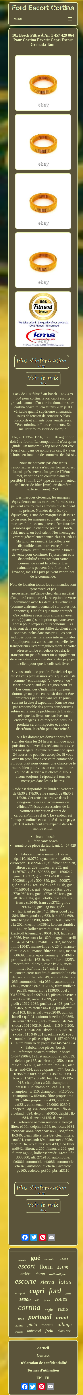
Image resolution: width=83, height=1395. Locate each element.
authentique (57, 1274)
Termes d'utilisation (43, 1370)
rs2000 (63, 1259)
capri (36, 1291)
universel (34, 1331)
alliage (65, 1324)
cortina (29, 1307)
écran (40, 1274)
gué (35, 1257)
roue (21, 1318)
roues (61, 1299)
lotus (65, 1281)
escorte (25, 1281)
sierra (47, 1282)
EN (39, 1378)
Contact (43, 1355)
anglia (49, 1310)
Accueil (43, 1348)
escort (26, 1266)
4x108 (62, 1267)
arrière (25, 1273)
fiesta (68, 1293)
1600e (25, 1299)
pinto (32, 1324)
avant (62, 1317)
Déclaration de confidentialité (43, 1363)
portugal (40, 1316)
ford (55, 1291)
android (49, 1259)
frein (49, 1330)
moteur (47, 1325)
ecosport (20, 1293)
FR (47, 1378)
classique (64, 1331)
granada (22, 1260)
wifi (37, 1300)
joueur (47, 1300)
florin (46, 1266)
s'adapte (19, 1332)
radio (63, 1309)
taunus (18, 1325)
